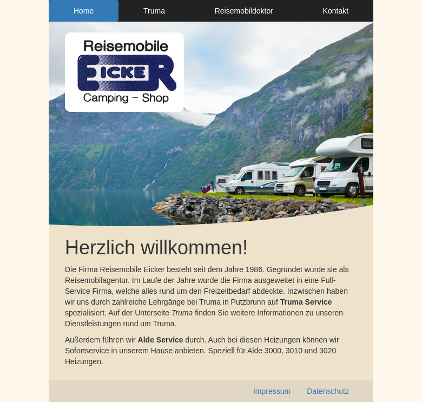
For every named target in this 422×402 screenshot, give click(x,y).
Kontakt (335, 10)
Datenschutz (328, 391)
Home (84, 10)
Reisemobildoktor (244, 10)
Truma (154, 10)
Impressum (272, 391)
